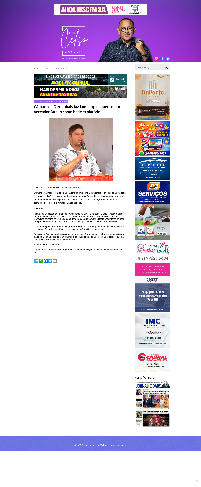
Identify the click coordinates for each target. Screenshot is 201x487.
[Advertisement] (77, 468)
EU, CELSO (47, 69)
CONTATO (60, 69)
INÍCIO (36, 69)
